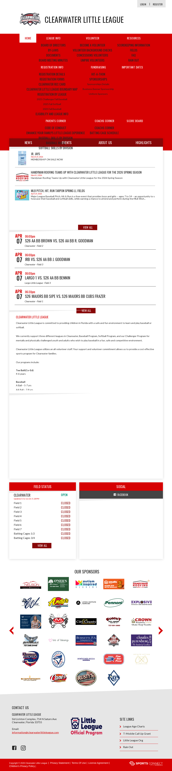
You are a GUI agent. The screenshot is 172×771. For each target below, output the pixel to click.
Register (158, 4)
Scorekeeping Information (133, 45)
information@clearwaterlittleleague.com (35, 732)
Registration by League (52, 94)
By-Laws (53, 50)
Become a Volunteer (92, 45)
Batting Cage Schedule (104, 133)
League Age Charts (132, 726)
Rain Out (133, 60)
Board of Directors (53, 45)
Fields (133, 50)
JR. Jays (35, 153)
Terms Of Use (79, 763)
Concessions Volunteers (92, 55)
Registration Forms (52, 79)
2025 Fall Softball (52, 104)
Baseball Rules (55, 143)
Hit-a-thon (98, 74)
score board (135, 121)
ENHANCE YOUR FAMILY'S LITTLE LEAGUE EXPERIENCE (55, 133)
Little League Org (131, 740)
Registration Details (52, 74)
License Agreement (98, 763)
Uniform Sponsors (98, 93)
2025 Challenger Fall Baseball (52, 99)
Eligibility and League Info (52, 114)
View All (88, 227)
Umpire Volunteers (92, 60)
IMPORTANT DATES (132, 67)
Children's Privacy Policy (22, 766)
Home (28, 38)
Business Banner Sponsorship (98, 89)
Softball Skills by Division (56, 148)
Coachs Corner (104, 128)
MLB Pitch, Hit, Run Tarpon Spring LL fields (58, 190)
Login (143, 4)
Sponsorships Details (98, 84)
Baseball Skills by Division (56, 138)
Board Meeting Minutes (53, 60)
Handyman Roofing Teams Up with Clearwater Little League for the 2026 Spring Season (86, 172)
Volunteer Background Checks (92, 50)
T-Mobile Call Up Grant (135, 733)
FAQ (134, 55)
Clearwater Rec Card (52, 84)
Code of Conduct (55, 128)
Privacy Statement (59, 763)
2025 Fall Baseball (52, 109)
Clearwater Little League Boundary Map (52, 89)
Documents (53, 55)
